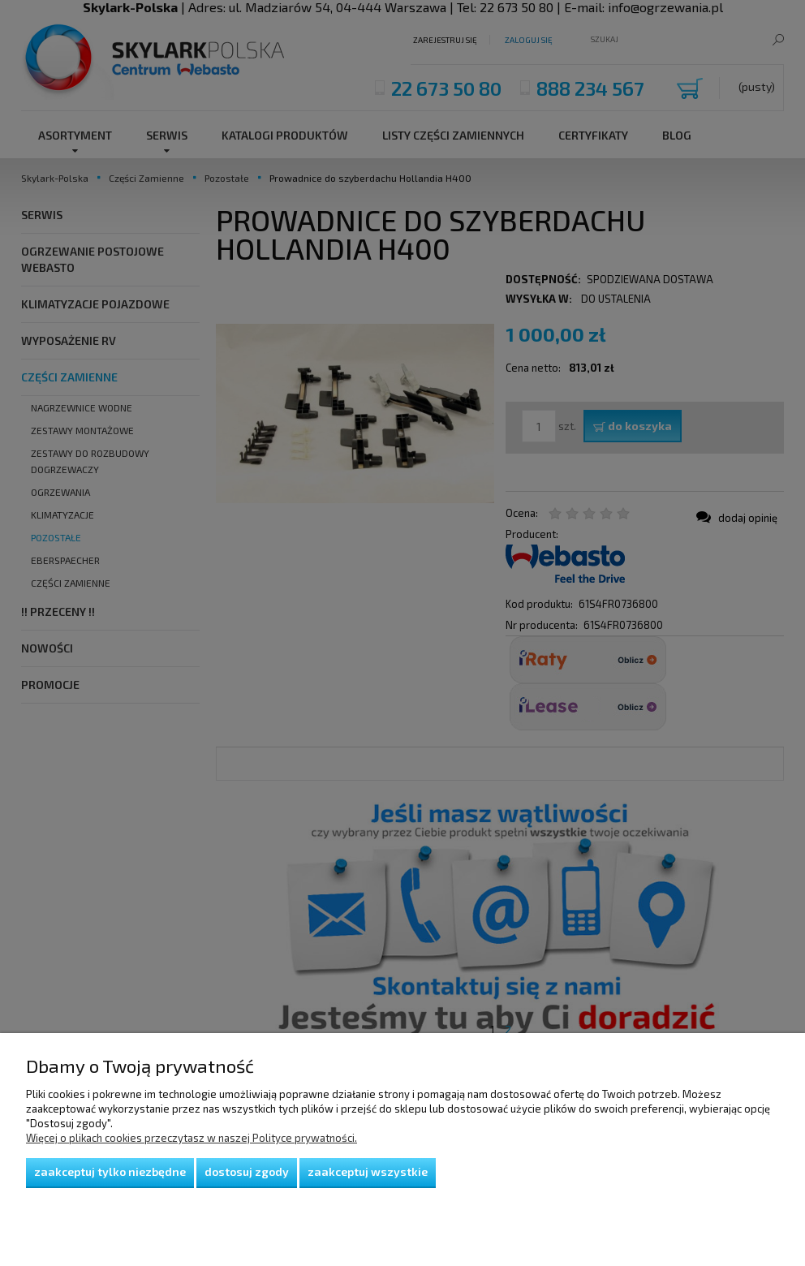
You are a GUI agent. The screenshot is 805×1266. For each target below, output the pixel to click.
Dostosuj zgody (246, 1171)
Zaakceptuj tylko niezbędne (110, 1171)
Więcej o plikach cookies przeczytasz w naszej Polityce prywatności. (191, 1137)
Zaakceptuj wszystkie (368, 1171)
